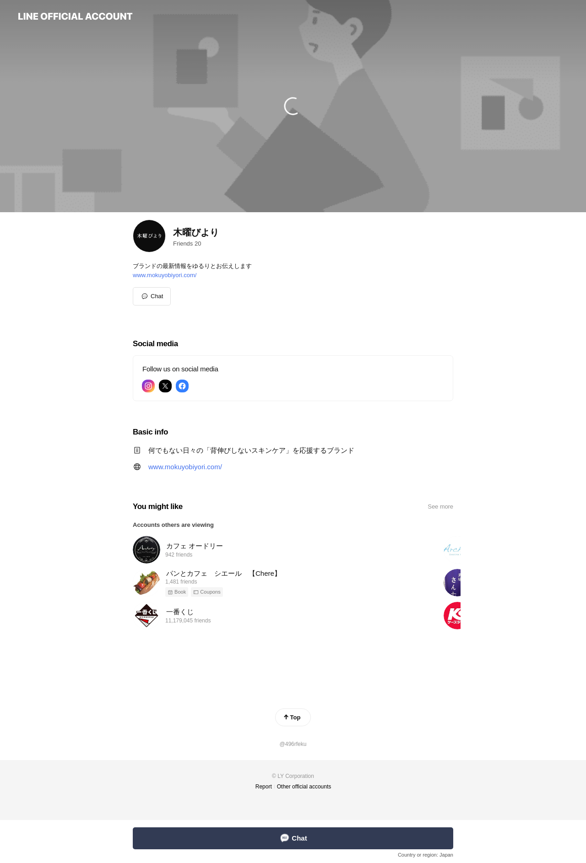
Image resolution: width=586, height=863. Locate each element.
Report (263, 786)
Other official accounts (304, 786)
